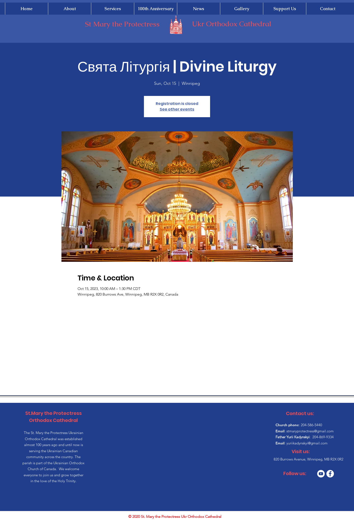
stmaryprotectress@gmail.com (310, 431)
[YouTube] (321, 473)
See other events (177, 109)
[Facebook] (330, 473)
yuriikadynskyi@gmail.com (307, 443)
